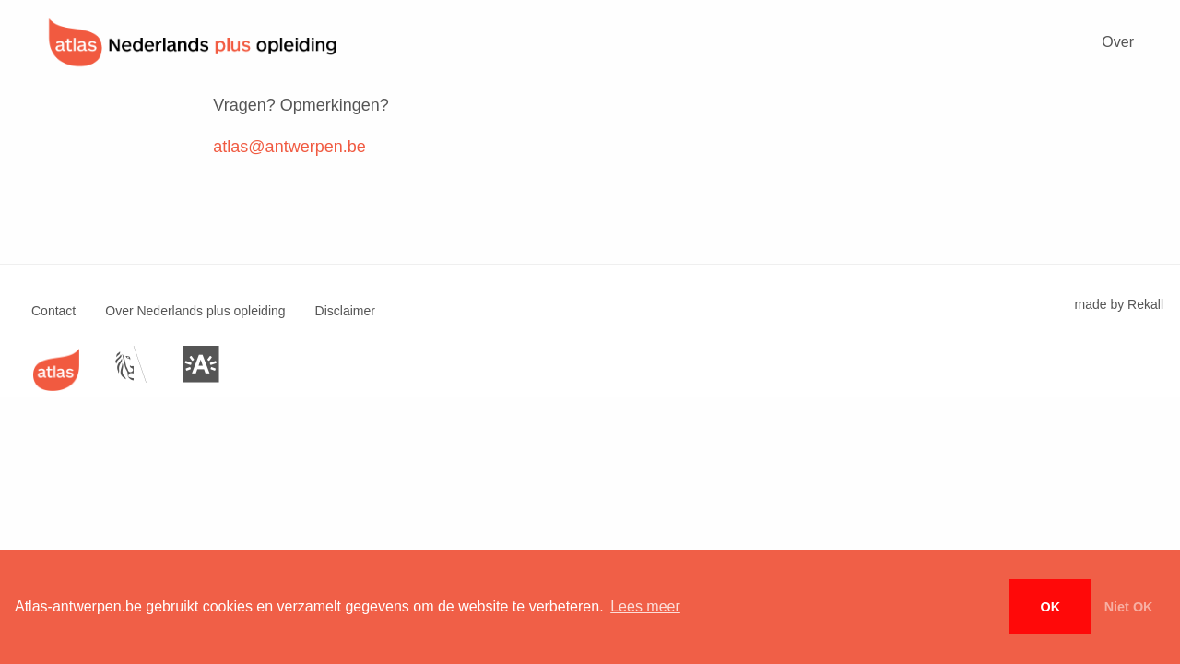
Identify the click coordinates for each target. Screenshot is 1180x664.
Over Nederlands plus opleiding (195, 310)
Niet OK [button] (1128, 606)
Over (1118, 42)
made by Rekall (1119, 304)
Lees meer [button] (645, 606)
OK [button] (1051, 606)
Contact (53, 310)
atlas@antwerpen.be (289, 146)
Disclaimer (345, 310)
